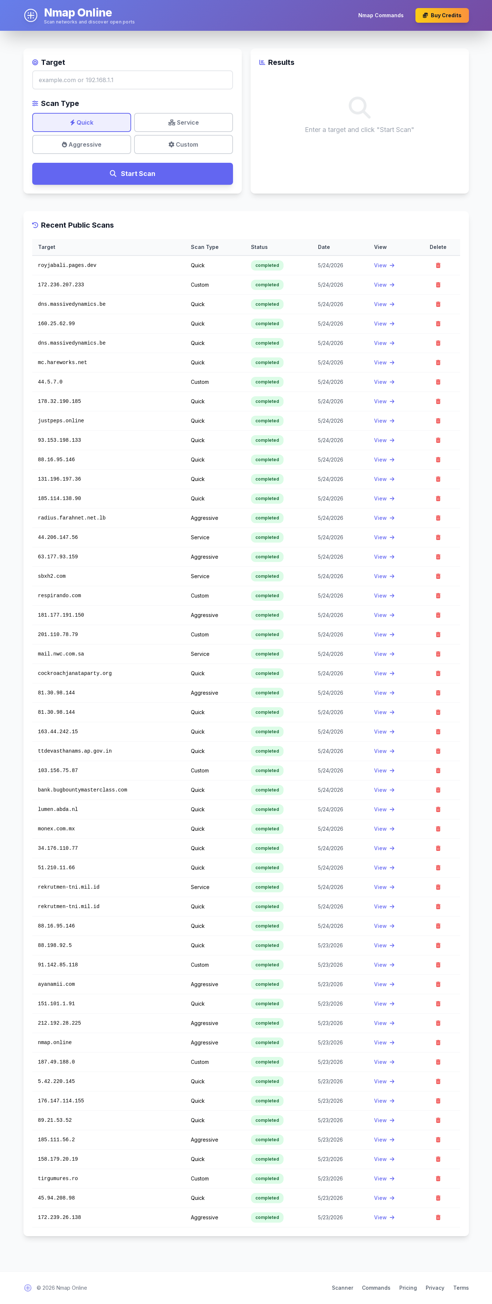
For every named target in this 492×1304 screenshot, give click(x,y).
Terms (461, 1288)
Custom (183, 144)
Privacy (435, 1288)
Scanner (342, 1288)
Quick (81, 122)
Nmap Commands (381, 15)
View (384, 265)
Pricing (408, 1288)
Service (183, 122)
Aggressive (81, 144)
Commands (376, 1288)
